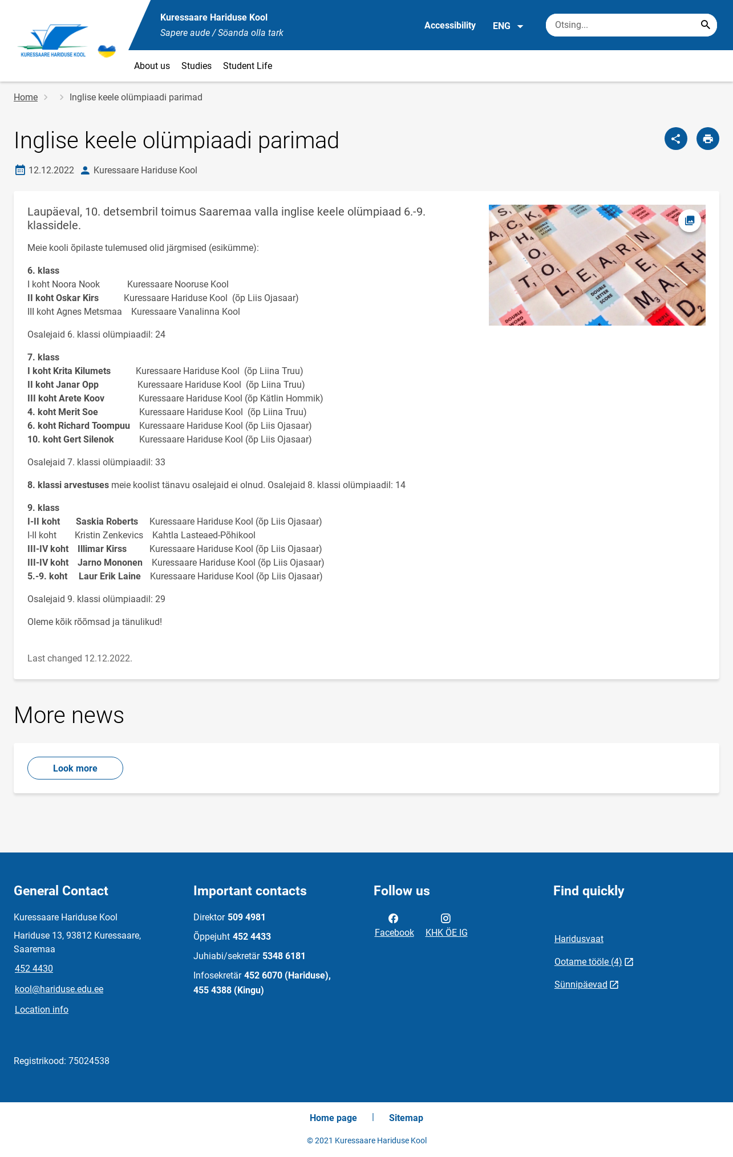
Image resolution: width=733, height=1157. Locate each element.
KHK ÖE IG (447, 924)
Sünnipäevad (581, 984)
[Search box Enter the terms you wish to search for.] (631, 25)
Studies (196, 65)
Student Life (247, 65)
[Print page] (707, 138)
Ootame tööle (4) (588, 961)
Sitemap (406, 1118)
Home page (333, 1118)
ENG (508, 26)
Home (26, 97)
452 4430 (34, 968)
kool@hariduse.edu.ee (59, 989)
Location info (41, 1009)
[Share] (676, 138)
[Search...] (705, 25)
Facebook (394, 924)
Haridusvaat (579, 938)
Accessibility (450, 25)
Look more (75, 768)
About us (152, 65)
